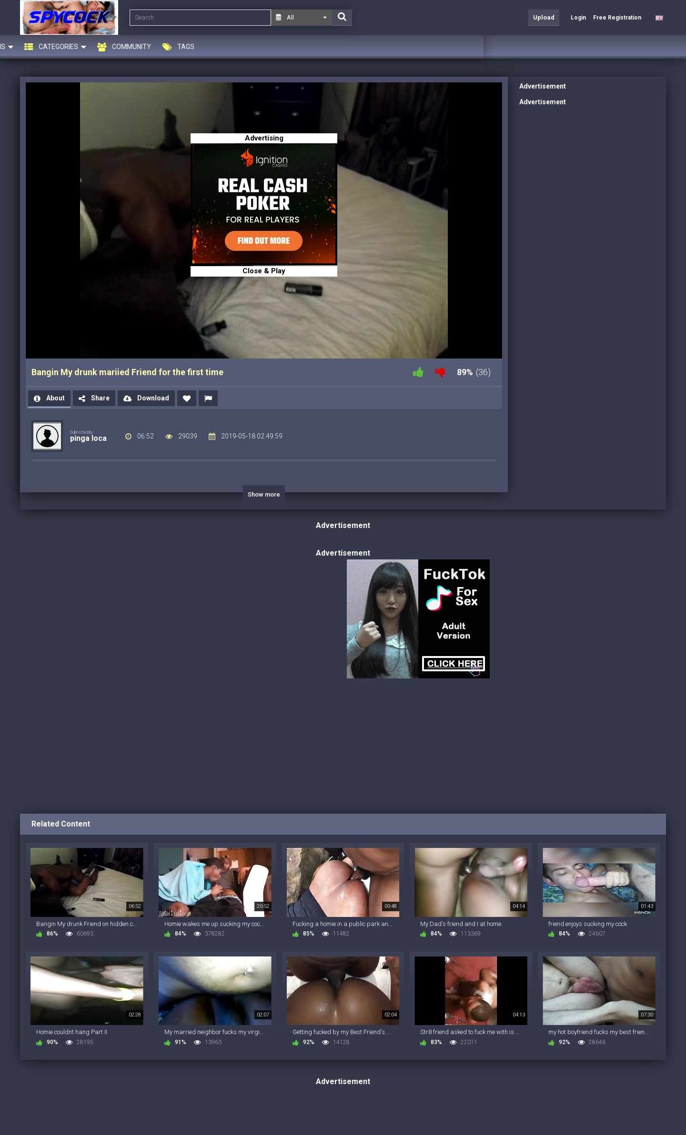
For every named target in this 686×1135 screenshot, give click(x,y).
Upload (544, 17)
